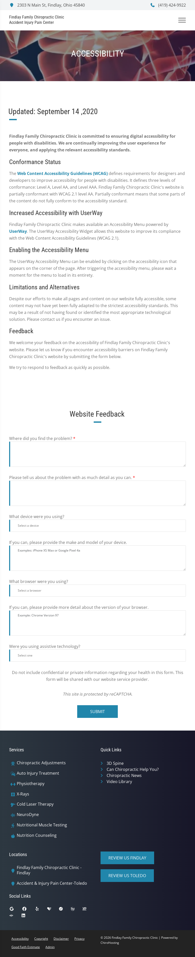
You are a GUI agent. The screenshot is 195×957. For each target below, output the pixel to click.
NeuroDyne (28, 814)
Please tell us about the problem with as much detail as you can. (72, 477)
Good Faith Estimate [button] (25, 947)
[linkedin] (27, 916)
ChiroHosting (110, 943)
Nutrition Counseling (37, 835)
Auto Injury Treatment (38, 773)
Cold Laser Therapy (35, 804)
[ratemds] (65, 910)
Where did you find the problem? (42, 438)
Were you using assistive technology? (44, 646)
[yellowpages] (88, 910)
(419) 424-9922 (168, 5)
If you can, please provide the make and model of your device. (68, 542)
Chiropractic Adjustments (41, 763)
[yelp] (41, 910)
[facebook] (28, 910)
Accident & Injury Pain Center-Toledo (52, 883)
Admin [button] (50, 947)
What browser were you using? (38, 581)
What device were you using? (36, 516)
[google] (15, 910)
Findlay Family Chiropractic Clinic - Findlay (49, 870)
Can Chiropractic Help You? (133, 769)
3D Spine (115, 763)
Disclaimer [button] (61, 938)
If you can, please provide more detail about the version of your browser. (79, 607)
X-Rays (23, 794)
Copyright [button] (41, 938)
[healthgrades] (53, 910)
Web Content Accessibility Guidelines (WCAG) (62, 173)
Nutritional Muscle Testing (42, 825)
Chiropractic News (124, 775)
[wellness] (76, 910)
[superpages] (15, 916)
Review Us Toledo (127, 875)
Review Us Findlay (127, 858)
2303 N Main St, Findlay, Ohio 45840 (47, 5)
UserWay (18, 231)
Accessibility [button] (20, 938)
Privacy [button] (79, 938)
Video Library (119, 781)
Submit (97, 711)
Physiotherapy (30, 783)
